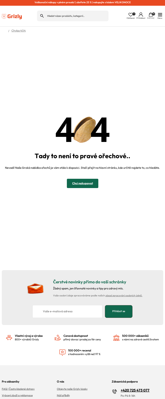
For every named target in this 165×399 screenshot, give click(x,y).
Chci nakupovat (82, 174)
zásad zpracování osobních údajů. (123, 286)
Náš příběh (63, 386)
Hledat (42, 11)
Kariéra (61, 392)
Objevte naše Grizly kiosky (72, 379)
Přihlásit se (118, 301)
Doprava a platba (12, 392)
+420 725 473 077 (135, 381)
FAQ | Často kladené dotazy (18, 379)
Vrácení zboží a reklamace (17, 386)
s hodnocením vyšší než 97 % (84, 342)
